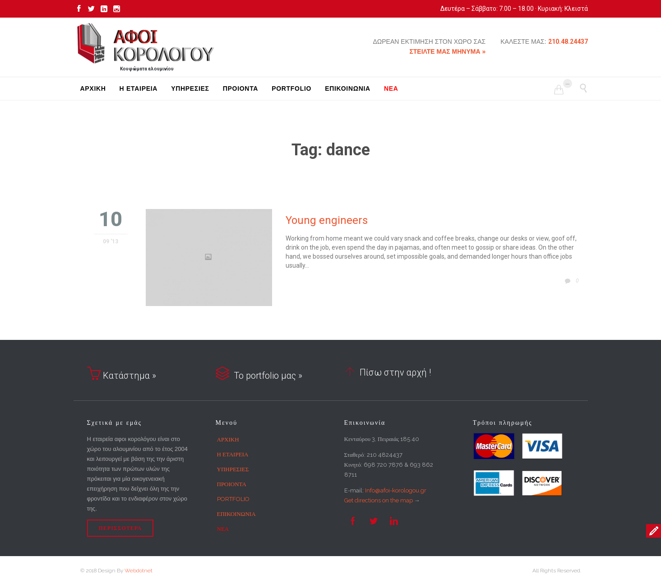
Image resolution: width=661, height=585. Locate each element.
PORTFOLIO (233, 499)
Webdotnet (139, 570)
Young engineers (327, 220)
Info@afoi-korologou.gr (395, 490)
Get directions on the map (378, 500)
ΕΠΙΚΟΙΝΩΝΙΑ (236, 514)
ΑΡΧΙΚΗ (228, 439)
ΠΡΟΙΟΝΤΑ (231, 484)
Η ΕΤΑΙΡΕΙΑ (233, 454)
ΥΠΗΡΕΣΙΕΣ (233, 469)
